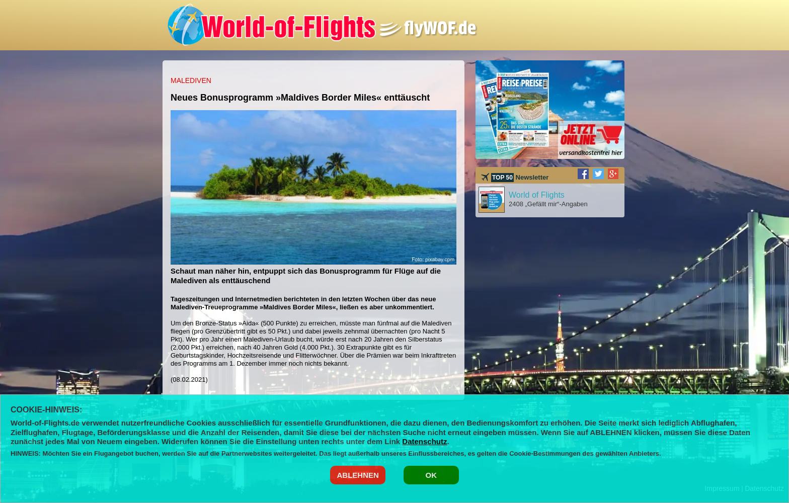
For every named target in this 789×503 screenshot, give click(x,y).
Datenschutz (424, 441)
